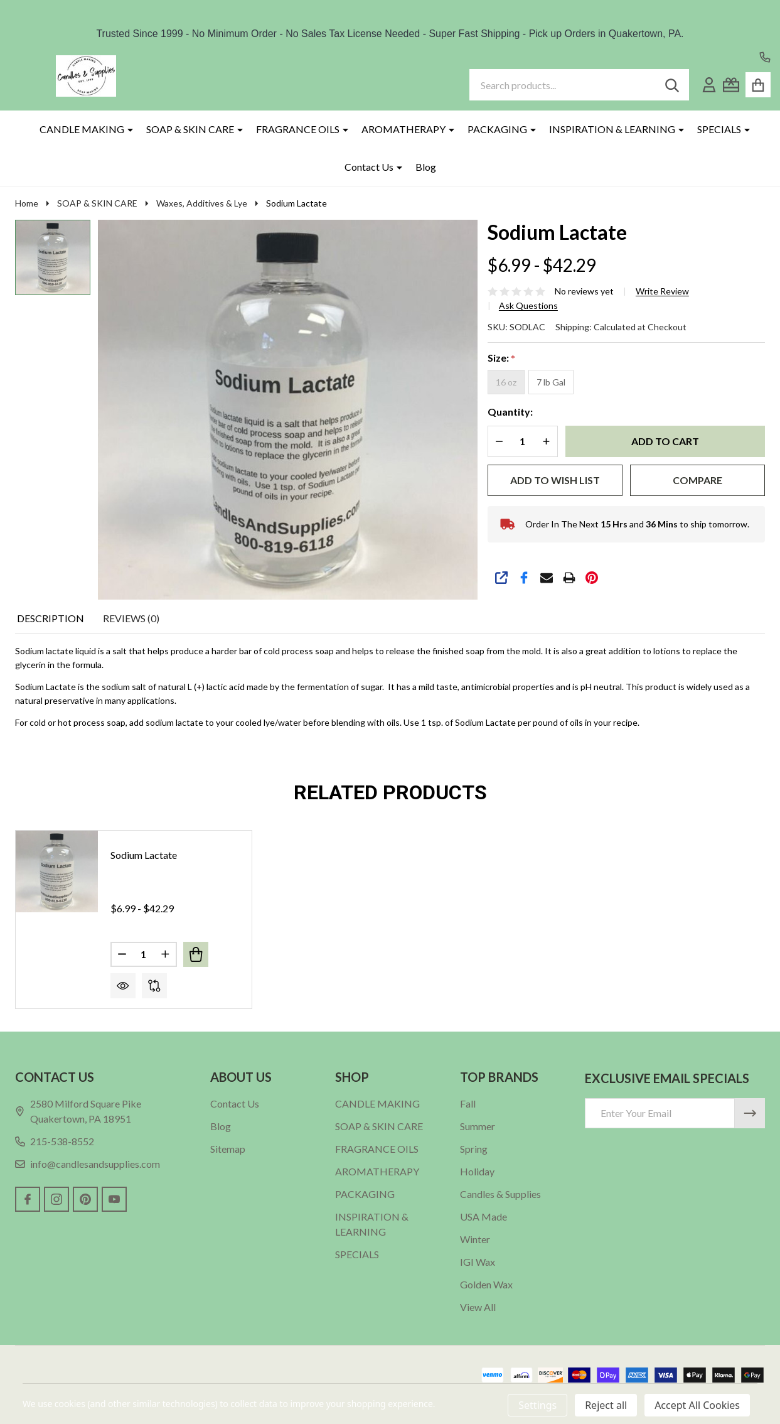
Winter (475, 1239)
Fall (468, 1103)
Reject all (606, 1405)
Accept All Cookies (697, 1405)
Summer (477, 1126)
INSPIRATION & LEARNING (612, 129)
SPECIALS (719, 129)
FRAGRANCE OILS (297, 129)
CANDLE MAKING (82, 129)
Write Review (662, 291)
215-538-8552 (54, 1141)
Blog (425, 167)
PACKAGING (497, 129)
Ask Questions (528, 305)
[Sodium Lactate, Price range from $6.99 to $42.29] (57, 872)
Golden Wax (486, 1284)
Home (26, 203)
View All (478, 1307)
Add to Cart (665, 441)
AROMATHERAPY (403, 129)
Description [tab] (50, 618)
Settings (537, 1405)
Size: (502, 358)
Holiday (477, 1171)
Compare (697, 480)
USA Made (483, 1216)
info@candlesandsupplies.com (87, 1164)
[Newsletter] (750, 1113)
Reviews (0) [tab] (131, 618)
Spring (474, 1149)
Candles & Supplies (500, 1194)
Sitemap (227, 1149)
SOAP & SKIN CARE (190, 129)
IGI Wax (477, 1262)
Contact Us (369, 167)
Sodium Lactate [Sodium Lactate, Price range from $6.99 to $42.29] (143, 855)
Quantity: (510, 412)
